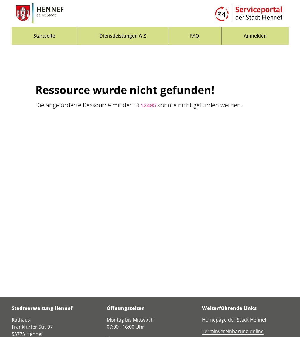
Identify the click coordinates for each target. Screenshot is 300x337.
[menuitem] (44, 36)
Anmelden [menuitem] (255, 35)
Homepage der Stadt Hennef (234, 319)
